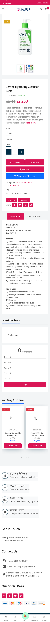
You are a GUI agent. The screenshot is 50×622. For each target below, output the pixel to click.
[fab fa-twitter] (9, 595)
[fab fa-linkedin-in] (21, 595)
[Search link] (41, 9)
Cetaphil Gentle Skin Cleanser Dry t (13, 434)
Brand (8, 128)
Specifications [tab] (34, 216)
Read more (31, 122)
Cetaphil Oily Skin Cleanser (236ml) (37, 434)
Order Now (13, 445)
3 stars (7, 368)
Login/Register (42, 3)
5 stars (7, 357)
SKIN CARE (21, 182)
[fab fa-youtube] (15, 595)
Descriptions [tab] (15, 216)
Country (9, 140)
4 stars (7, 362)
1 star (7, 378)
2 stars (7, 373)
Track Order (6, 3)
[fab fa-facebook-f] (4, 595)
